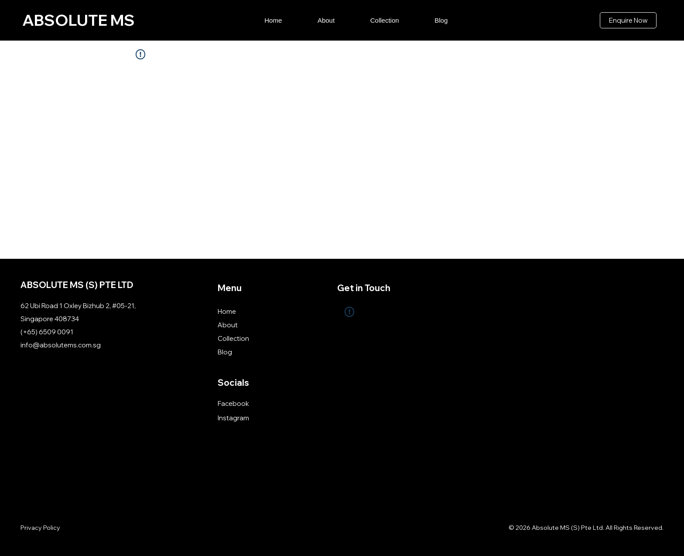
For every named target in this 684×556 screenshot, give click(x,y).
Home (227, 311)
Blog (225, 352)
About (228, 325)
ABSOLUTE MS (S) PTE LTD (77, 284)
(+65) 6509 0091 (47, 332)
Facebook (233, 403)
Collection (233, 338)
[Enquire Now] (628, 20)
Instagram (233, 418)
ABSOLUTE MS (78, 20)
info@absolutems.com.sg (61, 345)
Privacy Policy (40, 528)
